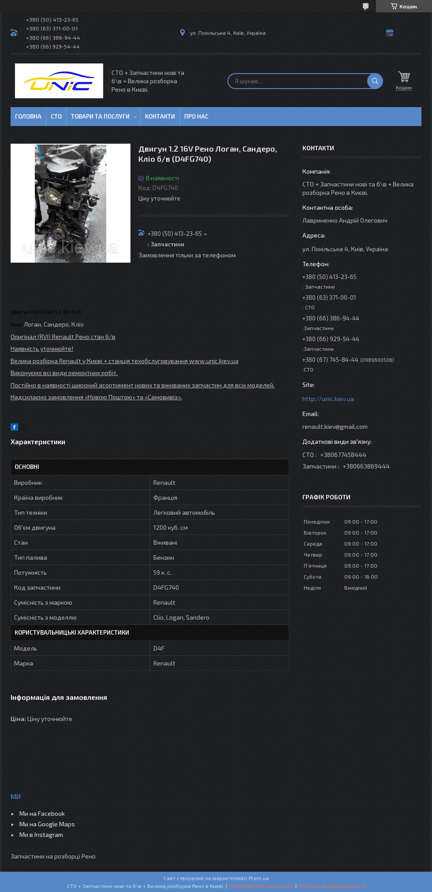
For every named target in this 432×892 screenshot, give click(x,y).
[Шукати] (375, 81)
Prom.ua (259, 878)
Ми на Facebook (42, 813)
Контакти (160, 116)
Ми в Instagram (41, 834)
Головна (28, 116)
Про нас (196, 116)
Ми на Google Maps (47, 824)
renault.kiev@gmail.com (335, 426)
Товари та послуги (100, 116)
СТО (56, 116)
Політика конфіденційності (331, 886)
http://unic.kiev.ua (328, 398)
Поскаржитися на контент (261, 886)
